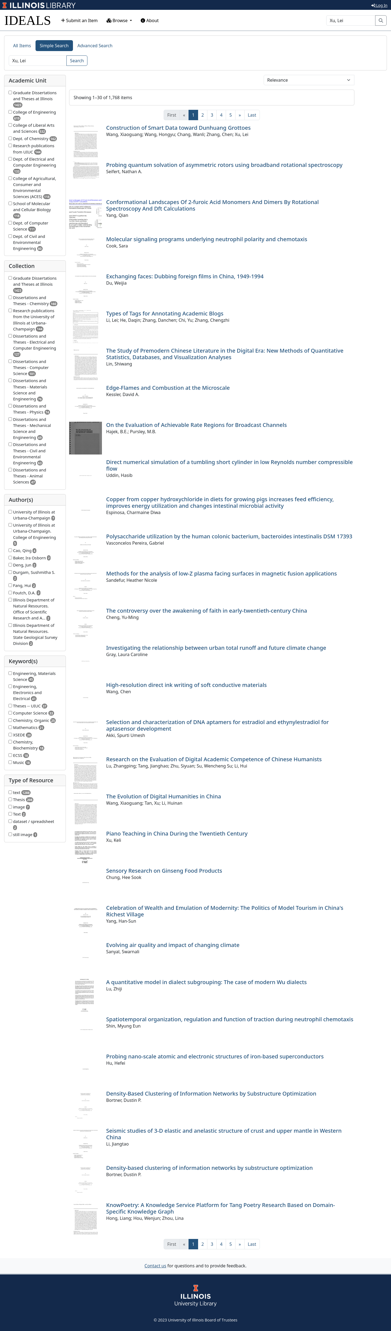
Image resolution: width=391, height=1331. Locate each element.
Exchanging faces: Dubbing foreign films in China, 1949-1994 (185, 276)
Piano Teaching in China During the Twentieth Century (177, 833)
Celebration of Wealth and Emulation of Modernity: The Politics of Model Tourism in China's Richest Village (224, 911)
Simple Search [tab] (54, 46)
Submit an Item (79, 20)
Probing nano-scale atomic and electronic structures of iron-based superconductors (215, 1056)
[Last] (252, 115)
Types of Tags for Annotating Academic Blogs (165, 313)
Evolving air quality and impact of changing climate (173, 945)
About (150, 20)
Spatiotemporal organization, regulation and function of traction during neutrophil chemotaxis (230, 1019)
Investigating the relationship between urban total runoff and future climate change (216, 647)
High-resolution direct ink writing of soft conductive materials (186, 685)
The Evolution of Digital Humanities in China (163, 796)
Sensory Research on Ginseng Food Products (164, 870)
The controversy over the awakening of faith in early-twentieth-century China (206, 610)
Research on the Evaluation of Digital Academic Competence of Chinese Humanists (214, 759)
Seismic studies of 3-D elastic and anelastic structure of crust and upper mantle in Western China (224, 1134)
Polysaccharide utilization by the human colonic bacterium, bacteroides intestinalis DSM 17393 (229, 536)
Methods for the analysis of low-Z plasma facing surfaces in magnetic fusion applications (221, 573)
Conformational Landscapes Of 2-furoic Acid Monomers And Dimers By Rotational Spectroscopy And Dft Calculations (212, 205)
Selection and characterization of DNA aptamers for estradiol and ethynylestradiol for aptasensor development (217, 725)
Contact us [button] (155, 1266)
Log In (379, 5)
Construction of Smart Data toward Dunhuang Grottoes (178, 127)
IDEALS (27, 20)
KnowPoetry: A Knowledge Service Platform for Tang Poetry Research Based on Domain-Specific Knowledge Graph (220, 1208)
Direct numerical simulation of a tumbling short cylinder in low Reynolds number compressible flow (229, 465)
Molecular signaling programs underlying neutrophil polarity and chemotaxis (206, 239)
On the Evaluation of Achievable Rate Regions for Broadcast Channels (196, 425)
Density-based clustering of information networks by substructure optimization (209, 1167)
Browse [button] (118, 20)
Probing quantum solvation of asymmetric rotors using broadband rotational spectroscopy (224, 165)
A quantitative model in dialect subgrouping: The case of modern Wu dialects (206, 982)
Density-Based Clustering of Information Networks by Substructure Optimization (211, 1093)
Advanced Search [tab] (94, 46)
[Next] (240, 115)
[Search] (350, 20)
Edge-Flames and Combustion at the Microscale (168, 387)
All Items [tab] (22, 46)
